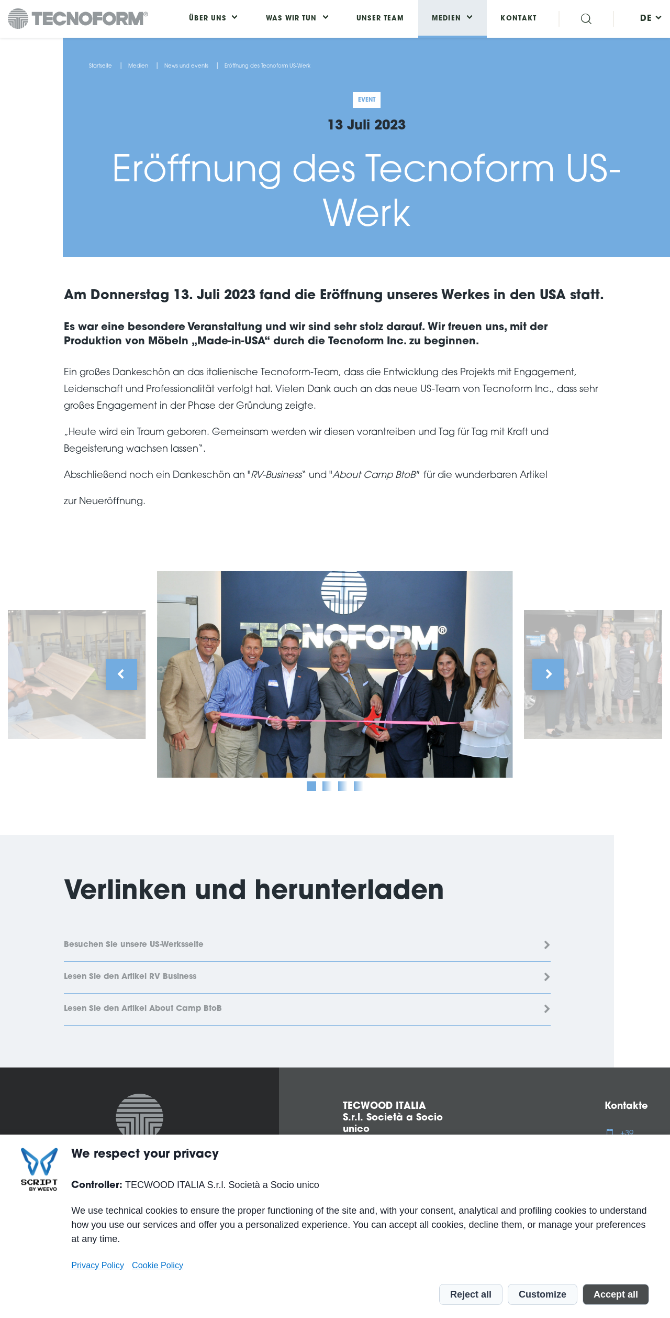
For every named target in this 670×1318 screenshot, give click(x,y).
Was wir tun (291, 19)
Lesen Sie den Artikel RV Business (130, 977)
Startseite (100, 66)
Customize (542, 1294)
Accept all (616, 1294)
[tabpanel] (335, 674)
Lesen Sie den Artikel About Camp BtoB (143, 1009)
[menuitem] (646, 19)
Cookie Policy (157, 1265)
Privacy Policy (97, 1265)
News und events (186, 66)
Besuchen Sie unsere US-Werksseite (134, 945)
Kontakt (518, 19)
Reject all (471, 1294)
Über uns (207, 19)
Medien (138, 66)
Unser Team (380, 19)
